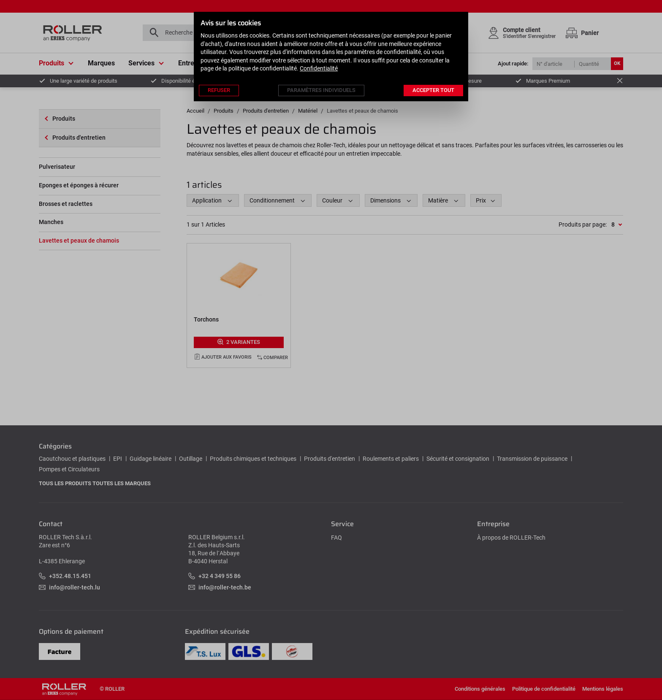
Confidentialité (319, 68)
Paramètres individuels (321, 90)
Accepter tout (433, 90)
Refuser (219, 90)
